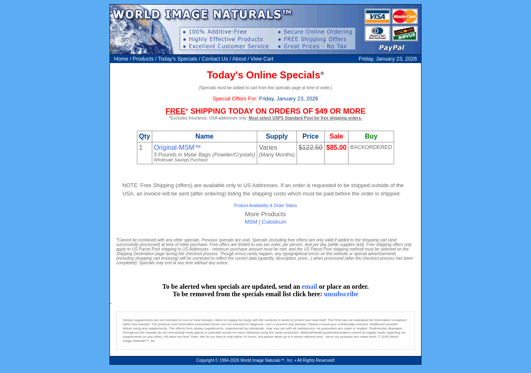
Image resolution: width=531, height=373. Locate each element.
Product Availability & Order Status (265, 205)
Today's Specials (177, 59)
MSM (251, 222)
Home (121, 59)
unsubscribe (341, 293)
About (239, 59)
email (309, 286)
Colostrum (274, 222)
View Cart (262, 59)
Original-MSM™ (177, 147)
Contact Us (215, 59)
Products (143, 59)
